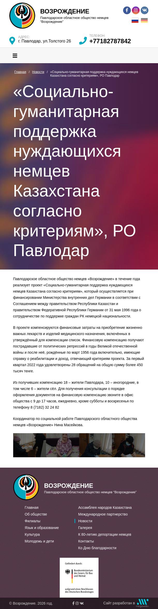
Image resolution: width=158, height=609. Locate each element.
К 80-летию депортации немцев (104, 534)
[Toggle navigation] (15, 55)
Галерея (85, 528)
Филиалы (32, 521)
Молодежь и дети (39, 541)
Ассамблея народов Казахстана (105, 507)
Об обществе (36, 514)
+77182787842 (110, 41)
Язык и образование (42, 528)
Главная (32, 507)
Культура (32, 534)
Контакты (86, 541)
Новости (85, 521)
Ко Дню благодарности (97, 548)
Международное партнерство (103, 514)
